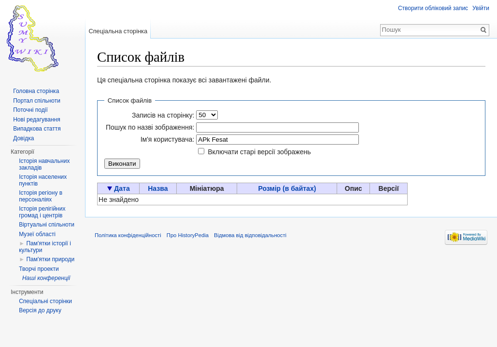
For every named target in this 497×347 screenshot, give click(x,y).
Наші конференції (46, 278)
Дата (121, 188)
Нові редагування (36, 119)
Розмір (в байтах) (287, 188)
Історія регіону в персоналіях (40, 196)
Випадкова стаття (36, 128)
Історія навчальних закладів (44, 164)
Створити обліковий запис (433, 8)
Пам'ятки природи (50, 259)
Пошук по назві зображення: (150, 127)
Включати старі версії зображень (259, 152)
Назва (158, 188)
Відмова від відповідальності (250, 235)
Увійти (480, 8)
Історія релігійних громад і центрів (42, 212)
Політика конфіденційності (128, 235)
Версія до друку (40, 310)
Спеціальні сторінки (45, 301)
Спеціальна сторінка (117, 31)
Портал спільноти (36, 100)
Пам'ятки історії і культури (45, 247)
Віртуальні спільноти (46, 224)
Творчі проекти (38, 269)
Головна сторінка (36, 91)
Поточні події (30, 110)
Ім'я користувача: (168, 139)
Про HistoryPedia (188, 235)
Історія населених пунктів (43, 180)
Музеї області (37, 234)
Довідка (23, 138)
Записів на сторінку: (163, 115)
